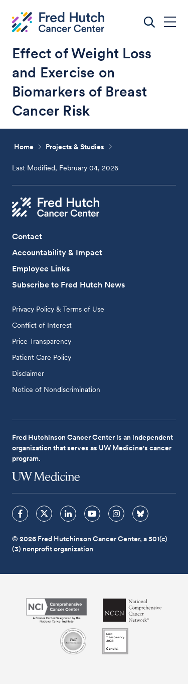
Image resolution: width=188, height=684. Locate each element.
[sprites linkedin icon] (68, 514)
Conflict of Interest (42, 325)
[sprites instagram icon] (116, 514)
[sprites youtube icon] (92, 514)
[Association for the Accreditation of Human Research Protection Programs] (73, 641)
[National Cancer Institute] (56, 610)
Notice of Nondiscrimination (56, 389)
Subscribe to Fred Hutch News (68, 284)
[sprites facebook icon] (20, 514)
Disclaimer (28, 373)
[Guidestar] (115, 641)
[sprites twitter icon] (44, 514)
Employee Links (41, 268)
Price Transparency (41, 341)
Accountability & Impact (57, 252)
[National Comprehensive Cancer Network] (132, 610)
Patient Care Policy (41, 357)
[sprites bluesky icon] (140, 514)
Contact (27, 236)
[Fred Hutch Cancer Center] (55, 207)
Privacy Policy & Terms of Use (58, 309)
